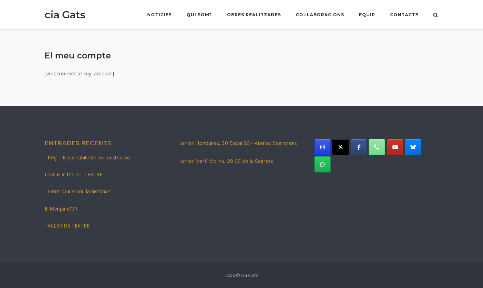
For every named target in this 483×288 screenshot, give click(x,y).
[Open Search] (435, 15)
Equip (367, 14)
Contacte (404, 14)
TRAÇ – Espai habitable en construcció (87, 157)
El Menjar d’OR (61, 208)
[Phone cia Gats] (377, 147)
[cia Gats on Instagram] (322, 147)
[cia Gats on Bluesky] (413, 147)
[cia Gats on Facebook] (359, 147)
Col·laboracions (320, 14)
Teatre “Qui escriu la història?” (78, 191)
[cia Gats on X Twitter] (340, 147)
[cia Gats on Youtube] (395, 147)
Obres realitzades (254, 14)
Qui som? (199, 14)
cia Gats (65, 15)
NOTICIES (159, 14)
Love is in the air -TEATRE (73, 174)
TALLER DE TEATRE (67, 225)
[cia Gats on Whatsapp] (322, 164)
